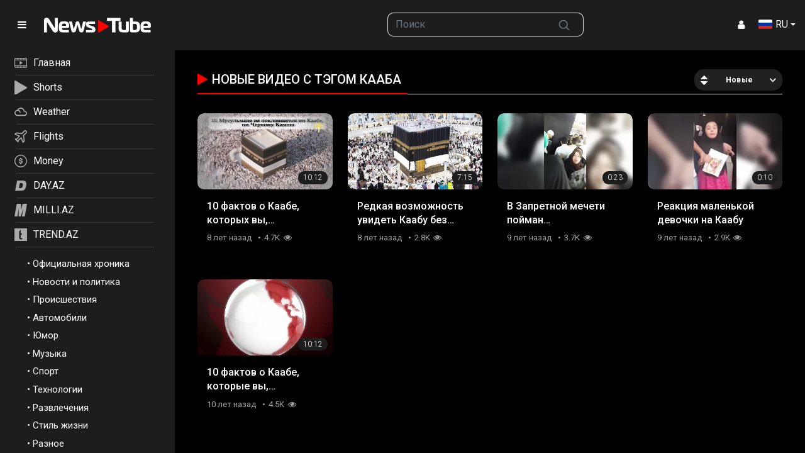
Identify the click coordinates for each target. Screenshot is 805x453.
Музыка (50, 353)
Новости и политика (76, 282)
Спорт (45, 371)
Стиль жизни (60, 425)
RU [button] (773, 24)
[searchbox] (467, 24)
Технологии (57, 389)
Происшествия (65, 299)
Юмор (45, 335)
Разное (48, 443)
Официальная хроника (81, 263)
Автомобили (60, 317)
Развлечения (61, 407)
